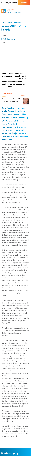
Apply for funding (11, 3)
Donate (24, 2)
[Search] (1, 2)
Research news (12, 39)
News (3, 39)
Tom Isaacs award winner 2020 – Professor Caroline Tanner (11, 100)
